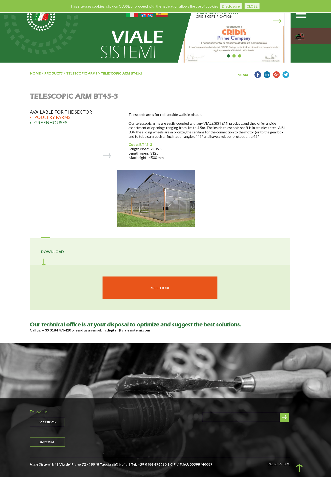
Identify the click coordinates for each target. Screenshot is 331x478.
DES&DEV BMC (279, 465)
